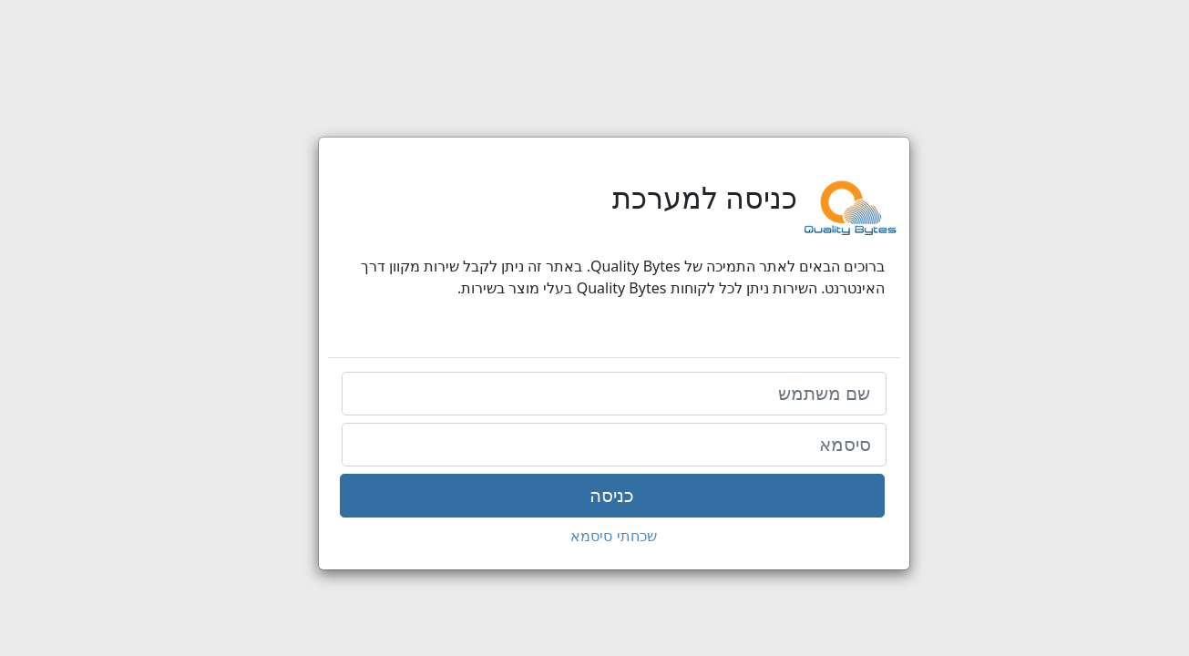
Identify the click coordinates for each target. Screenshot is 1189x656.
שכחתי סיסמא (594, 536)
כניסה (592, 496)
